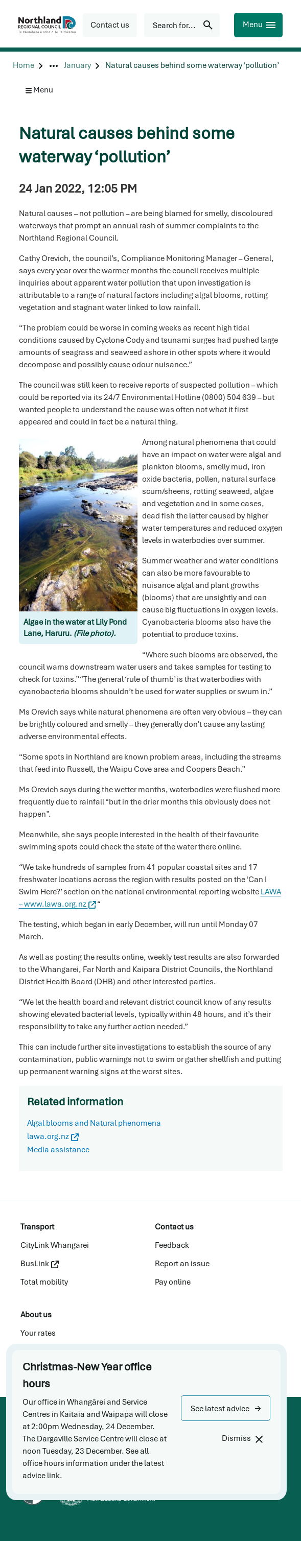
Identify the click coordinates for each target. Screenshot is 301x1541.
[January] (77, 65)
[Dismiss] (242, 1438)
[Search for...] (182, 25)
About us (36, 1315)
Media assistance (58, 1150)
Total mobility (44, 1282)
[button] (225, 1408)
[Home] (23, 65)
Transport (37, 1227)
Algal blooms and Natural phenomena (94, 1123)
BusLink (39, 1264)
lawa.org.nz (53, 1136)
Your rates (38, 1333)
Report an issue (182, 1264)
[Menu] (258, 25)
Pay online (173, 1282)
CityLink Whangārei (54, 1245)
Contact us (174, 1227)
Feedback (172, 1245)
